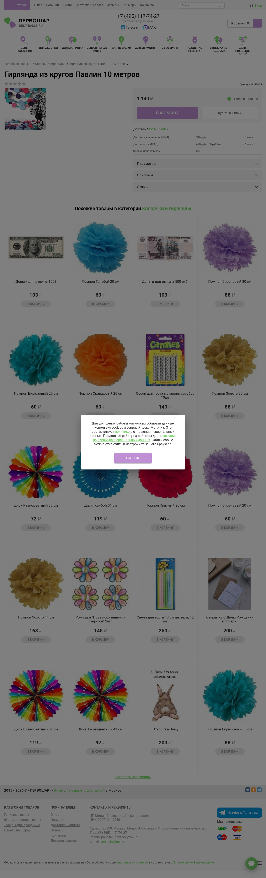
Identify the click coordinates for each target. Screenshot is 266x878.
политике (122, 432)
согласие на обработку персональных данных (134, 438)
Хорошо (133, 458)
